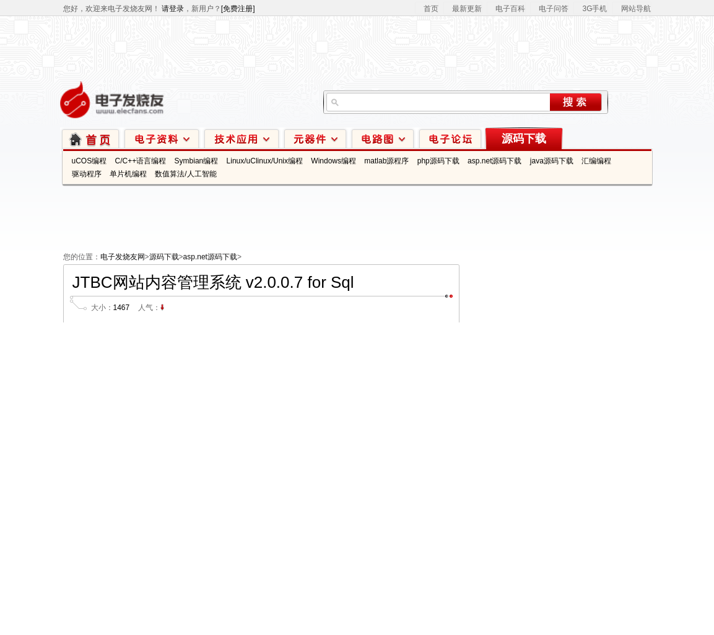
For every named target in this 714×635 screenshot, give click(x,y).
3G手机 (594, 8)
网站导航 (636, 8)
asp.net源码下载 (494, 161)
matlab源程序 (386, 161)
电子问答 (553, 8)
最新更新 (467, 8)
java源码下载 (551, 161)
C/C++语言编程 (141, 161)
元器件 (315, 138)
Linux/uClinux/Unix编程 (265, 161)
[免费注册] (238, 8)
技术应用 (241, 138)
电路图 (383, 138)
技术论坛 (450, 138)
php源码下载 (438, 161)
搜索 (575, 102)
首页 (431, 8)
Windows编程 (333, 161)
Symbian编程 (197, 161)
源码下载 (524, 138)
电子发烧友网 (122, 257)
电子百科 (510, 8)
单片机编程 (128, 174)
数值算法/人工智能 (185, 174)
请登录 (173, 8)
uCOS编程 (89, 161)
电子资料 (162, 138)
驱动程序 (87, 174)
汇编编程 (596, 161)
